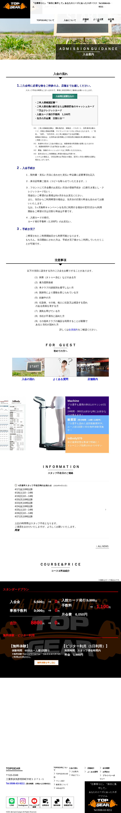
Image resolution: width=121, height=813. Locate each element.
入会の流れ (73, 768)
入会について (70, 20)
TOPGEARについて (45, 20)
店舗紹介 (90, 768)
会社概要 (106, 768)
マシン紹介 (60, 781)
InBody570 (60, 788)
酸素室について (62, 785)
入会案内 (74, 772)
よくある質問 (92, 772)
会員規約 (73, 329)
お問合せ (106, 772)
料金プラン (75, 775)
